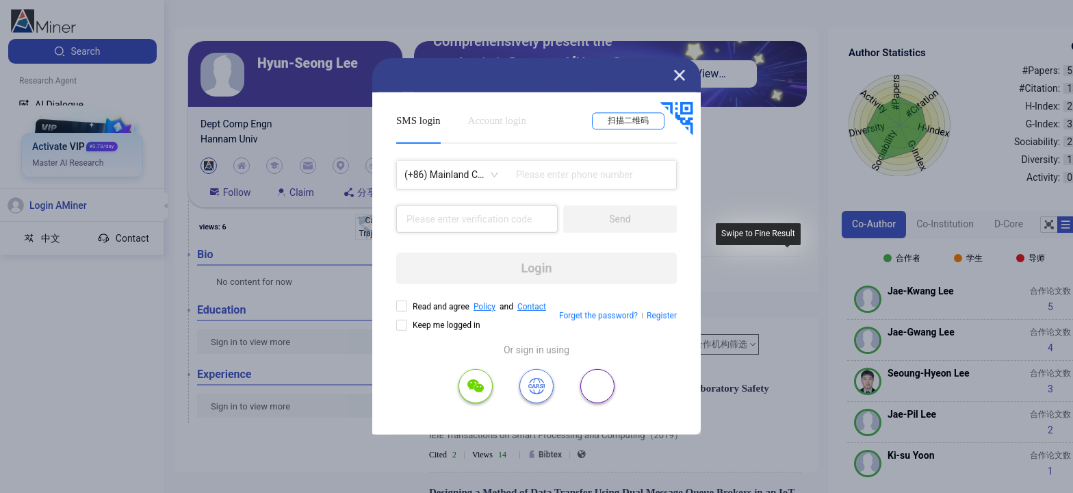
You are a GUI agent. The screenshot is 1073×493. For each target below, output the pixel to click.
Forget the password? (598, 315)
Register (662, 315)
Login (536, 268)
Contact (531, 307)
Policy (484, 307)
